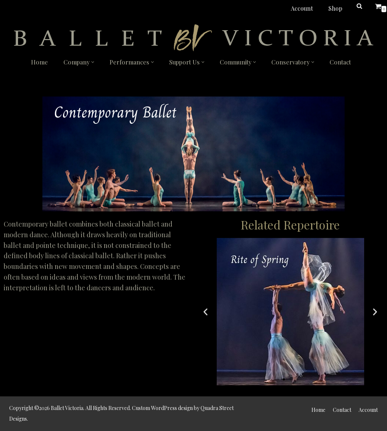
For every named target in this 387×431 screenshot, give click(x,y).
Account (302, 8)
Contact (340, 62)
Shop (335, 8)
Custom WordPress (154, 407)
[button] (92, 62)
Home (39, 62)
